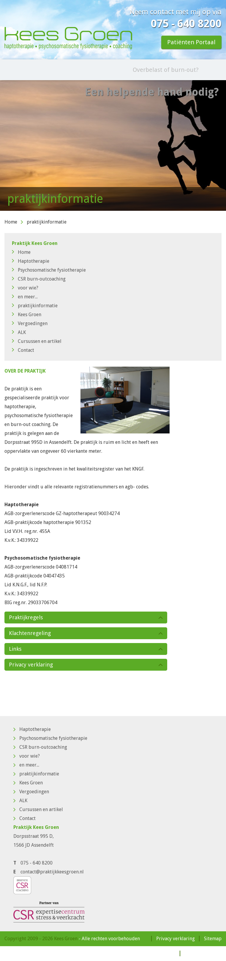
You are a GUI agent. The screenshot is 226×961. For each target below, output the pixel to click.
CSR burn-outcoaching (39, 279)
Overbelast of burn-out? (166, 69)
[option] (113, 145)
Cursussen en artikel (36, 341)
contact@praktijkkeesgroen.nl (52, 872)
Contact (23, 350)
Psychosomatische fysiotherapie (49, 270)
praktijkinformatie (35, 305)
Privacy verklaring (175, 938)
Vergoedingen (30, 323)
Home (10, 222)
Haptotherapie (30, 261)
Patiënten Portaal (191, 42)
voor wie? (25, 288)
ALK (19, 332)
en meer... (25, 297)
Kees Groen (26, 314)
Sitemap (213, 938)
